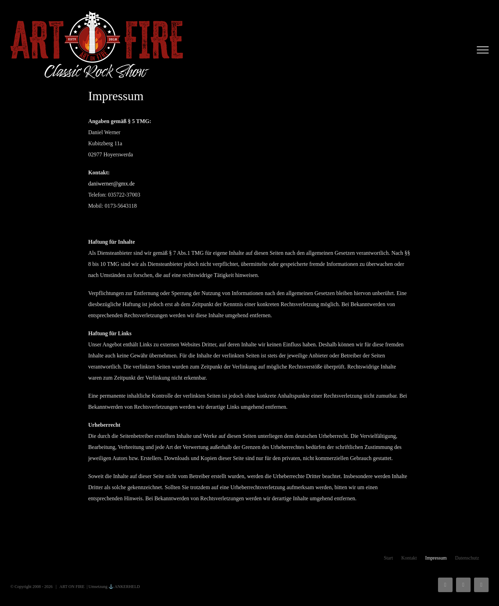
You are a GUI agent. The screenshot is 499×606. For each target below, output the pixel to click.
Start (388, 558)
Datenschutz (467, 558)
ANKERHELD (127, 586)
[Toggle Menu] (483, 50)
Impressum (436, 558)
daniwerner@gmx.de (111, 184)
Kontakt (409, 558)
